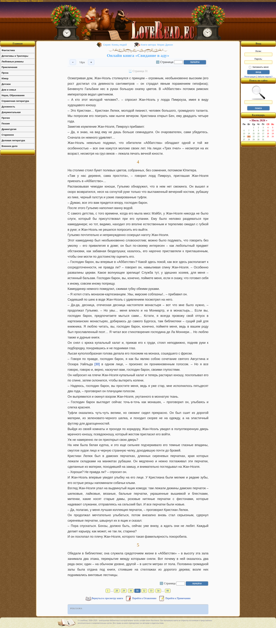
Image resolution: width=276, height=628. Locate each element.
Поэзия (6, 123)
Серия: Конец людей (115, 44)
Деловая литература (13, 140)
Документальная (11, 112)
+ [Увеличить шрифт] (91, 62)
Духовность (8, 106)
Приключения (9, 67)
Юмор (5, 78)
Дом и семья (9, 89)
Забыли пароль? (265, 77)
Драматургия (9, 129)
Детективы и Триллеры (15, 56)
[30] (97, 364)
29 (124, 590)
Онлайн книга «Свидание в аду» (138, 55)
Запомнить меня (258, 67)
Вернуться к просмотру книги (108, 598)
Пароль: (258, 61)
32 (144, 590)
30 (131, 590)
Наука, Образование (13, 95)
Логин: (258, 53)
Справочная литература (15, 101)
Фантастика (8, 50)
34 (158, 590)
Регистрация (250, 77)
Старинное (8, 134)
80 (168, 590)
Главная (18, 43)
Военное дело (10, 146)
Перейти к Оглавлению (144, 598)
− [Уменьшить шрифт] (73, 62)
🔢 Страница (164, 62)
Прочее (6, 118)
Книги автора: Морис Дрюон (157, 44)
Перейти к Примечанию (177, 598)
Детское (6, 84)
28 (116, 590)
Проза (5, 72)
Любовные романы (13, 61)
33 (151, 590)
